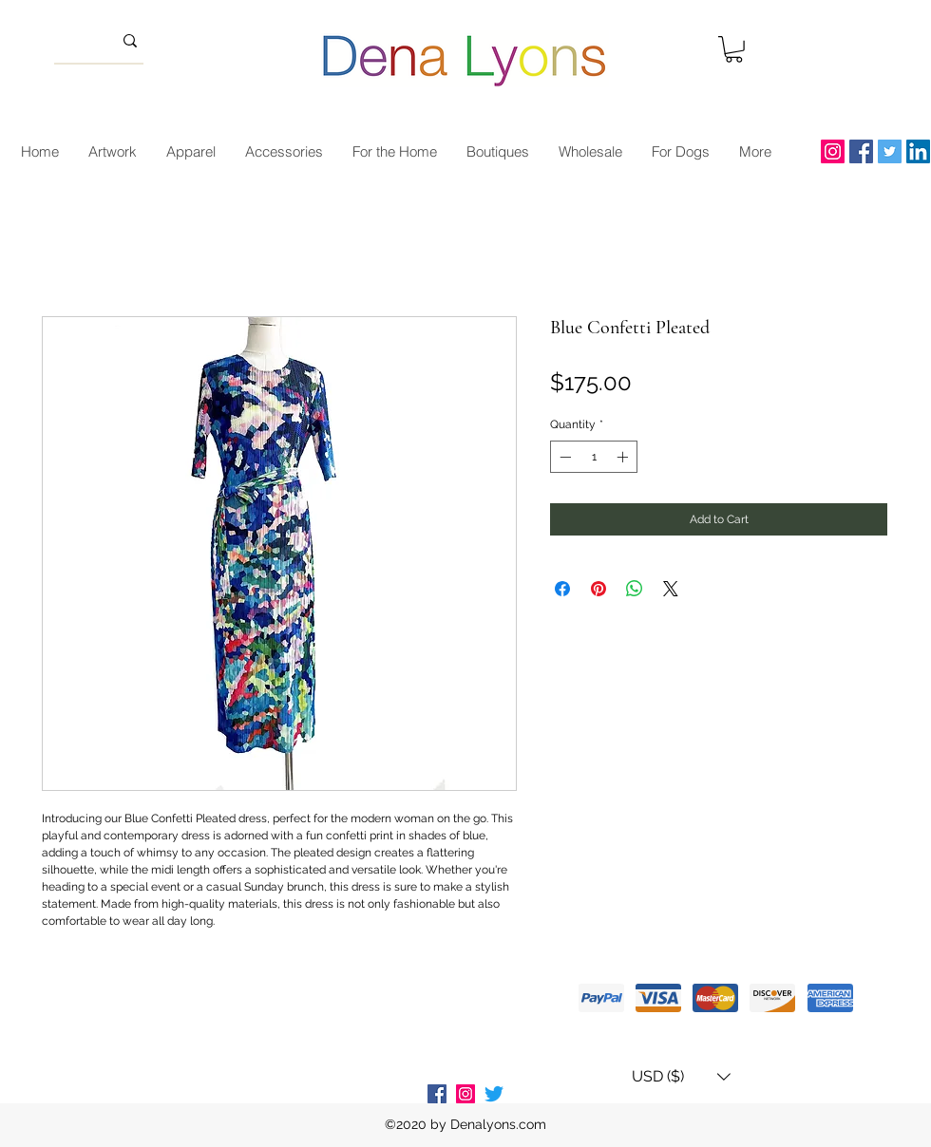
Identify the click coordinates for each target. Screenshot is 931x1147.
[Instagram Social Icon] (465, 1093)
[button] (734, 49)
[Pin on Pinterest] (598, 588)
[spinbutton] (594, 457)
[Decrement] (563, 457)
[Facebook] (861, 151)
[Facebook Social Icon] (437, 1093)
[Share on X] (670, 588)
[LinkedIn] (918, 151)
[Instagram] (833, 151)
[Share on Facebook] (562, 588)
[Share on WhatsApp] (634, 588)
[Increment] (624, 457)
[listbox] (681, 1076)
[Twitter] (890, 151)
